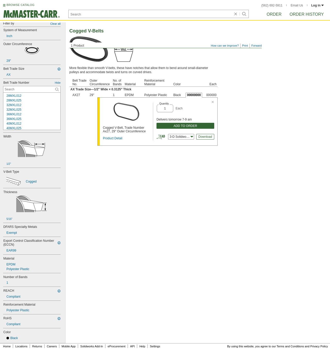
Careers (52, 346)
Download (205, 137)
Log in (317, 5)
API (132, 346)
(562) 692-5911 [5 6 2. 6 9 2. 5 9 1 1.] (272, 5)
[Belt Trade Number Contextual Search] (32, 89)
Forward (256, 45)
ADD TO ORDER (185, 126)
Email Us (297, 5)
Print (245, 45)
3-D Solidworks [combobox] (181, 137)
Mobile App (69, 346)
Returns (37, 346)
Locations (21, 346)
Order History (307, 14)
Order (274, 14)
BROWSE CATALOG (20, 4)
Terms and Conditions (290, 346)
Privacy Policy (319, 346)
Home (7, 346)
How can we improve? (225, 45)
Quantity (164, 103)
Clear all (55, 23)
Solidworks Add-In (91, 346)
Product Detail (112, 138)
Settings (155, 346)
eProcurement (117, 346)
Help (142, 346)
